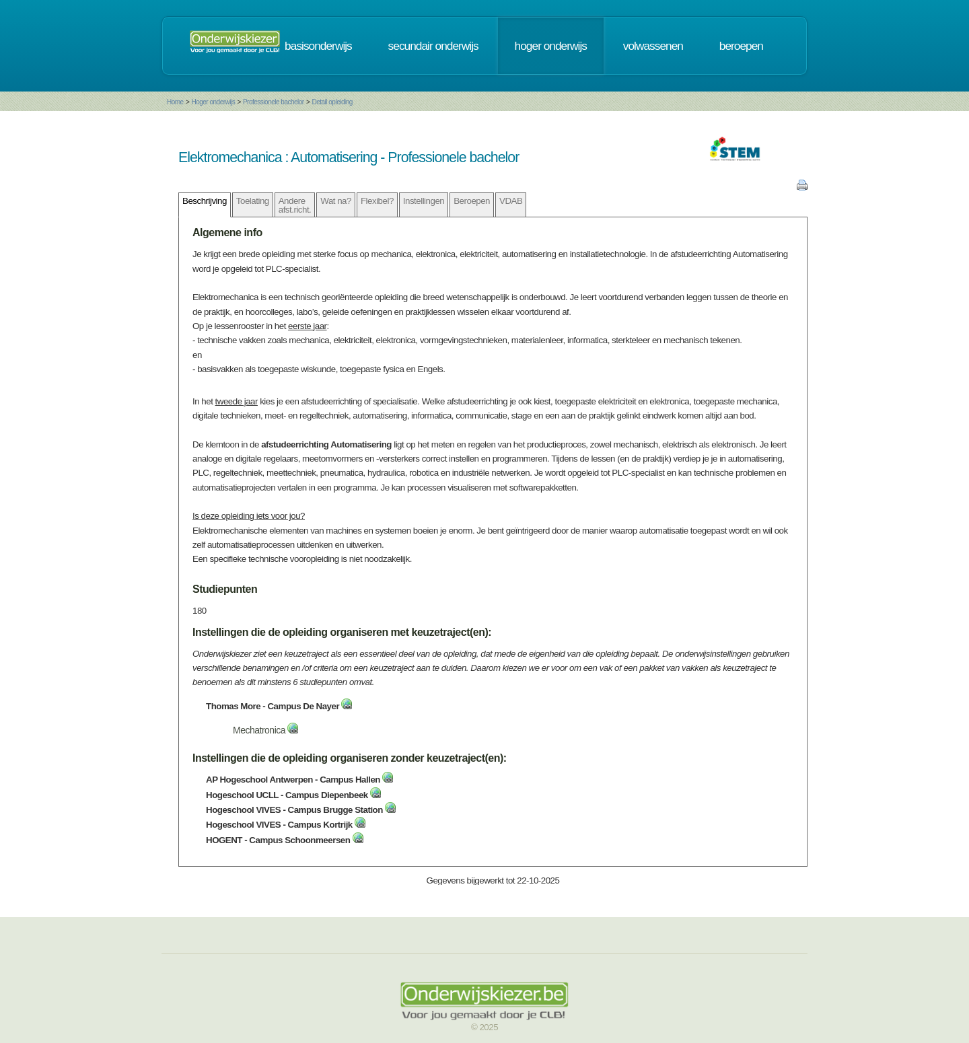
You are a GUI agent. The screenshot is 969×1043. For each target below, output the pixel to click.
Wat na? (335, 201)
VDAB (510, 201)
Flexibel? (377, 201)
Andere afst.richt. (295, 205)
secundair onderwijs (433, 45)
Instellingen (423, 201)
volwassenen (653, 45)
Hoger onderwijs (213, 102)
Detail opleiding (332, 102)
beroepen (741, 45)
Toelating (252, 201)
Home (175, 102)
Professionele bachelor (273, 102)
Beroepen (472, 201)
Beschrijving (204, 201)
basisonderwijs (318, 45)
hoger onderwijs (551, 45)
